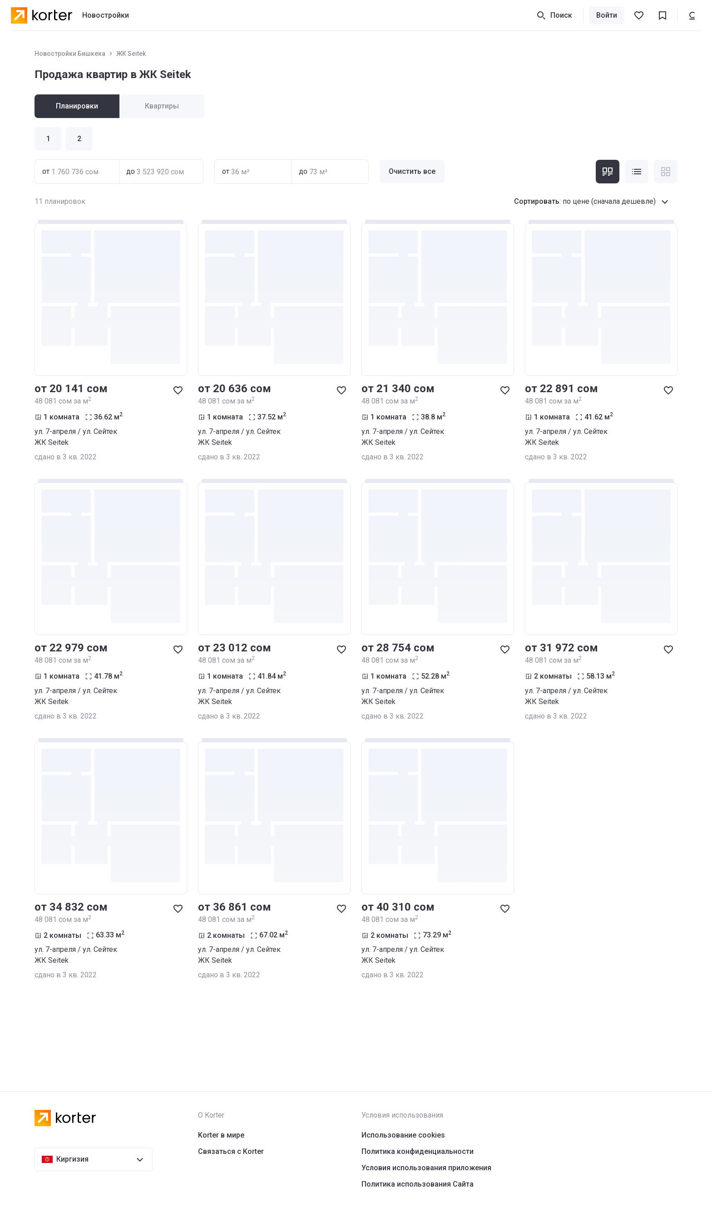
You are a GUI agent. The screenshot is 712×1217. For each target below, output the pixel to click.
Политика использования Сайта (417, 1184)
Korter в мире (221, 1135)
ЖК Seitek (131, 53)
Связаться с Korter (231, 1151)
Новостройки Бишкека (70, 53)
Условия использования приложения (426, 1167)
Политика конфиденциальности (417, 1151)
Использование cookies (403, 1135)
